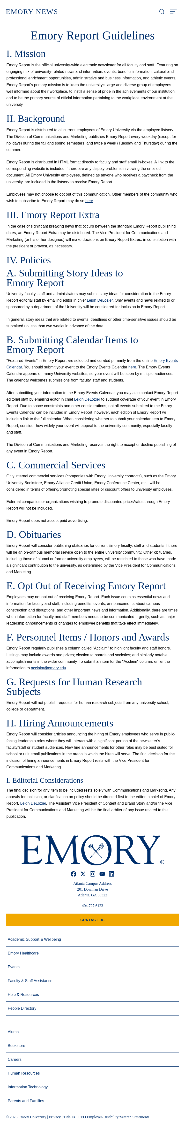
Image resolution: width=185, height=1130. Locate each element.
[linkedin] (111, 874)
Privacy (55, 1117)
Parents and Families (26, 1101)
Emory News (32, 11)
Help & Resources (23, 995)
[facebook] (73, 874)
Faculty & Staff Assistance (30, 981)
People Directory (22, 1008)
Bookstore (16, 1046)
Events (14, 967)
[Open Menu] (173, 11)
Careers (15, 1059)
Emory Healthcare (23, 953)
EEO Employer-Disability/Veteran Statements (113, 1117)
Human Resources (24, 1073)
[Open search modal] (162, 11)
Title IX (70, 1117)
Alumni (14, 1032)
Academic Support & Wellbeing (34, 939)
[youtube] (102, 874)
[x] (83, 874)
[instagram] (93, 874)
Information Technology (28, 1087)
